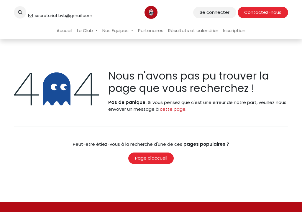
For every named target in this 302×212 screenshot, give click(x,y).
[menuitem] (64, 31)
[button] (20, 12)
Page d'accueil (151, 158)
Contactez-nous (262, 12)
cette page (173, 109)
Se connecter (214, 12)
